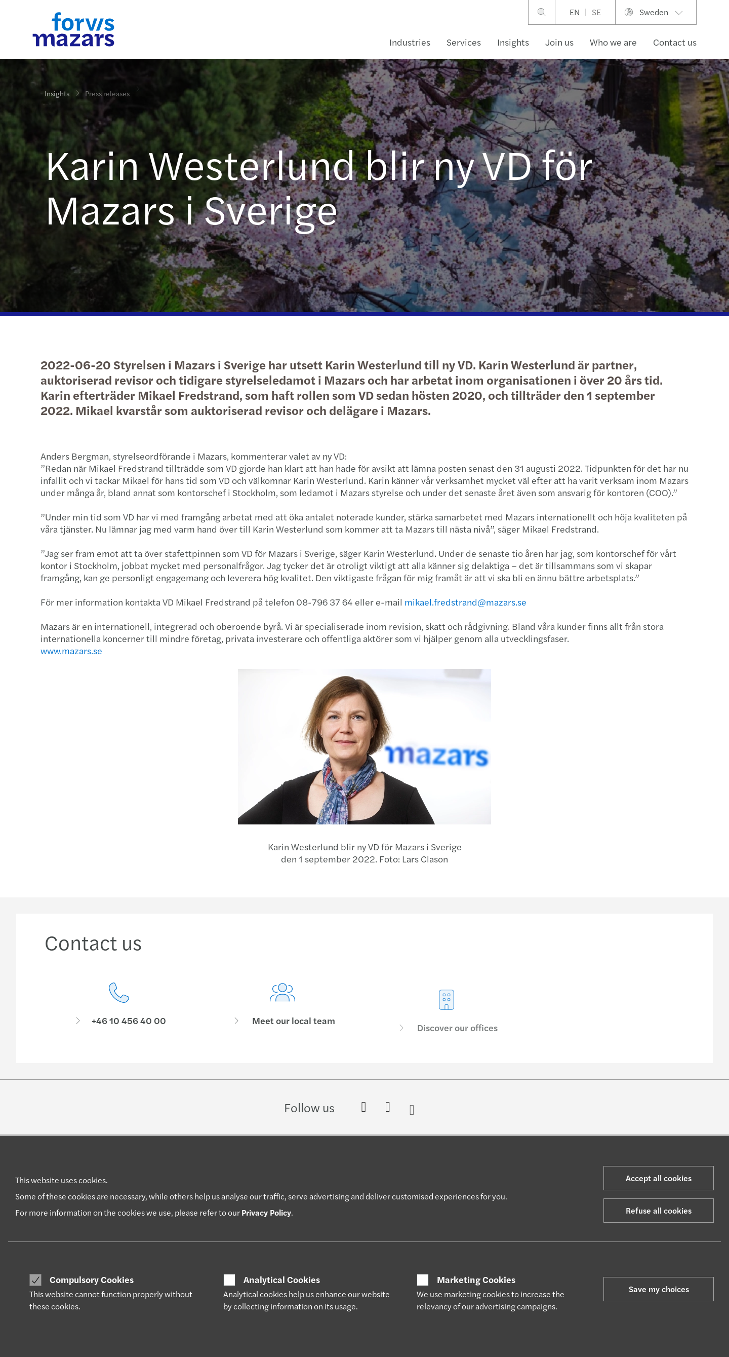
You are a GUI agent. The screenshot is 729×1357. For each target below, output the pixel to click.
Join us (559, 41)
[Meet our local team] (283, 1025)
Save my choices (659, 1289)
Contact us (675, 41)
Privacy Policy (266, 1212)
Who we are (613, 41)
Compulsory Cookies (92, 1279)
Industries (409, 41)
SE (596, 12)
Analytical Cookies (282, 1279)
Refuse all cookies (659, 1210)
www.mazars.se (70, 650)
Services (464, 41)
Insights (513, 41)
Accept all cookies (659, 1178)
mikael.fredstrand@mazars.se (464, 601)
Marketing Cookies (476, 1279)
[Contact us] (119, 1009)
